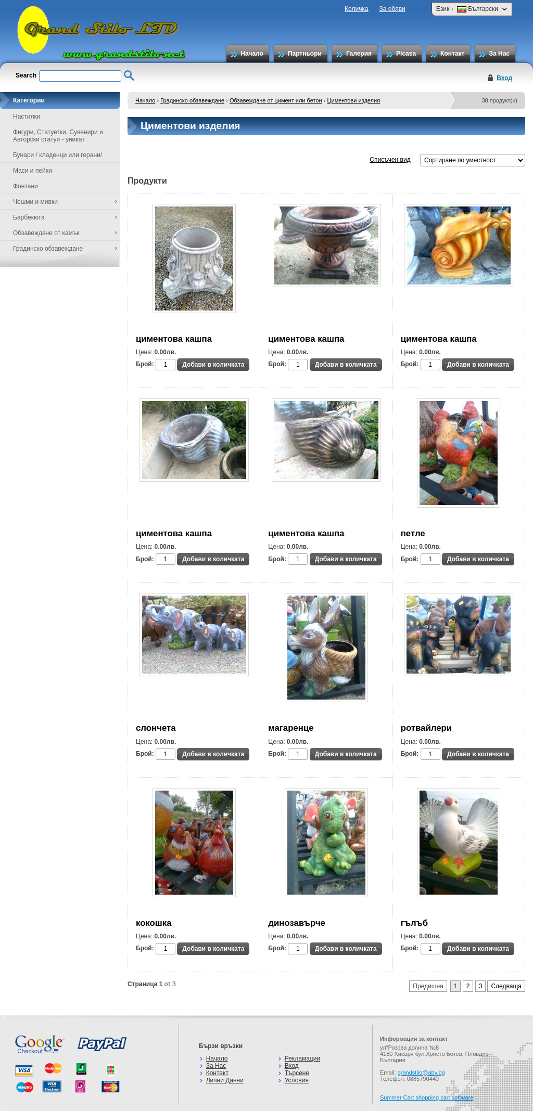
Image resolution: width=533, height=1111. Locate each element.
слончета (156, 728)
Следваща (506, 986)
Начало (251, 53)
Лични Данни (225, 1080)
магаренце (290, 728)
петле (413, 533)
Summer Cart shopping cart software (426, 1097)
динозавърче (296, 923)
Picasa (406, 53)
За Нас (499, 53)
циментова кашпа (174, 339)
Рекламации (302, 1058)
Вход (504, 78)
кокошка (154, 923)
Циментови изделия (353, 100)
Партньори (305, 53)
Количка (357, 8)
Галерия (359, 53)
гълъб (414, 923)
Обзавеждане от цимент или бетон (276, 100)
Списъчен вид (390, 159)
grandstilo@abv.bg (421, 1072)
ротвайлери (426, 728)
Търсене (297, 1073)
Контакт (452, 53)
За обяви (392, 8)
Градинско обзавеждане (192, 100)
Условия (297, 1080)
